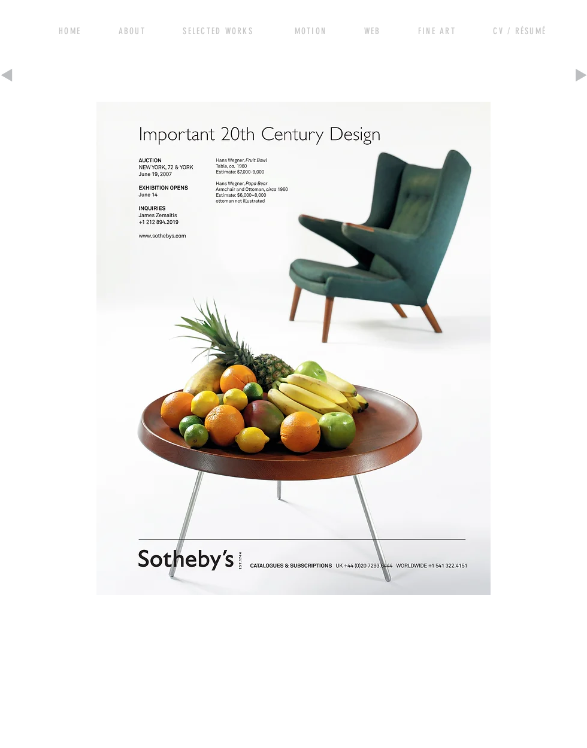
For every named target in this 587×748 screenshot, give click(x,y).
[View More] (137, 29)
